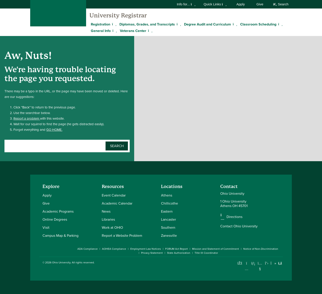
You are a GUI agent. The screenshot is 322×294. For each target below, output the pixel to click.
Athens (166, 195)
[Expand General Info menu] (114, 30)
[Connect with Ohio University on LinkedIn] (253, 263)
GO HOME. (54, 129)
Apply (240, 4)
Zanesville (169, 235)
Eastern (167, 211)
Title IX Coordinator (206, 253)
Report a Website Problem (122, 235)
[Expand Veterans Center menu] (149, 30)
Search (280, 4)
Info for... (186, 4)
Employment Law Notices (145, 249)
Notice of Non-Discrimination (260, 249)
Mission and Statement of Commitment (215, 249)
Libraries (108, 219)
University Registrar (118, 15)
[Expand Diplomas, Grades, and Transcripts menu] (178, 24)
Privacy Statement (152, 253)
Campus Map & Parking (60, 235)
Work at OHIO (112, 227)
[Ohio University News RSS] (280, 263)
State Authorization (178, 253)
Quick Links (215, 4)
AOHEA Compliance (114, 249)
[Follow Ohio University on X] (266, 263)
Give (259, 4)
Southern (168, 227)
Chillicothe (169, 203)
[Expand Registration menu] (113, 24)
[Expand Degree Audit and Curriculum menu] (234, 24)
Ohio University (61, 262)
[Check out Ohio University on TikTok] (273, 263)
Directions (234, 217)
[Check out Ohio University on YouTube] (260, 266)
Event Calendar (114, 195)
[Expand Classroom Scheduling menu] (279, 24)
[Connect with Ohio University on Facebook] (240, 263)
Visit (45, 227)
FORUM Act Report (176, 249)
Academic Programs (58, 211)
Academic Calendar (117, 203)
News (106, 211)
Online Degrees (54, 219)
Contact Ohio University (239, 226)
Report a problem (26, 118)
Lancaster (168, 219)
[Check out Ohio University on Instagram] (246, 269)
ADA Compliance (87, 249)
